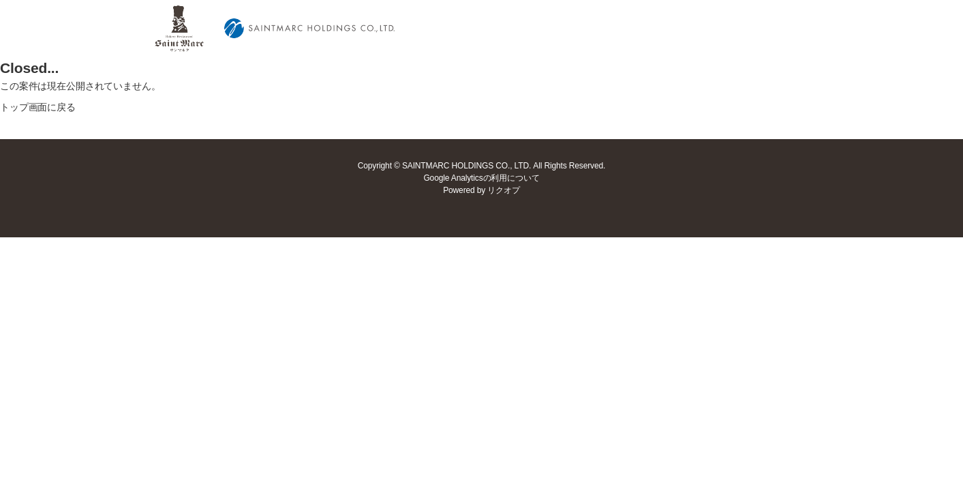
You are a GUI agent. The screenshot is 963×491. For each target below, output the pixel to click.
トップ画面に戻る (38, 107)
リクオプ (503, 190)
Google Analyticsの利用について (481, 178)
